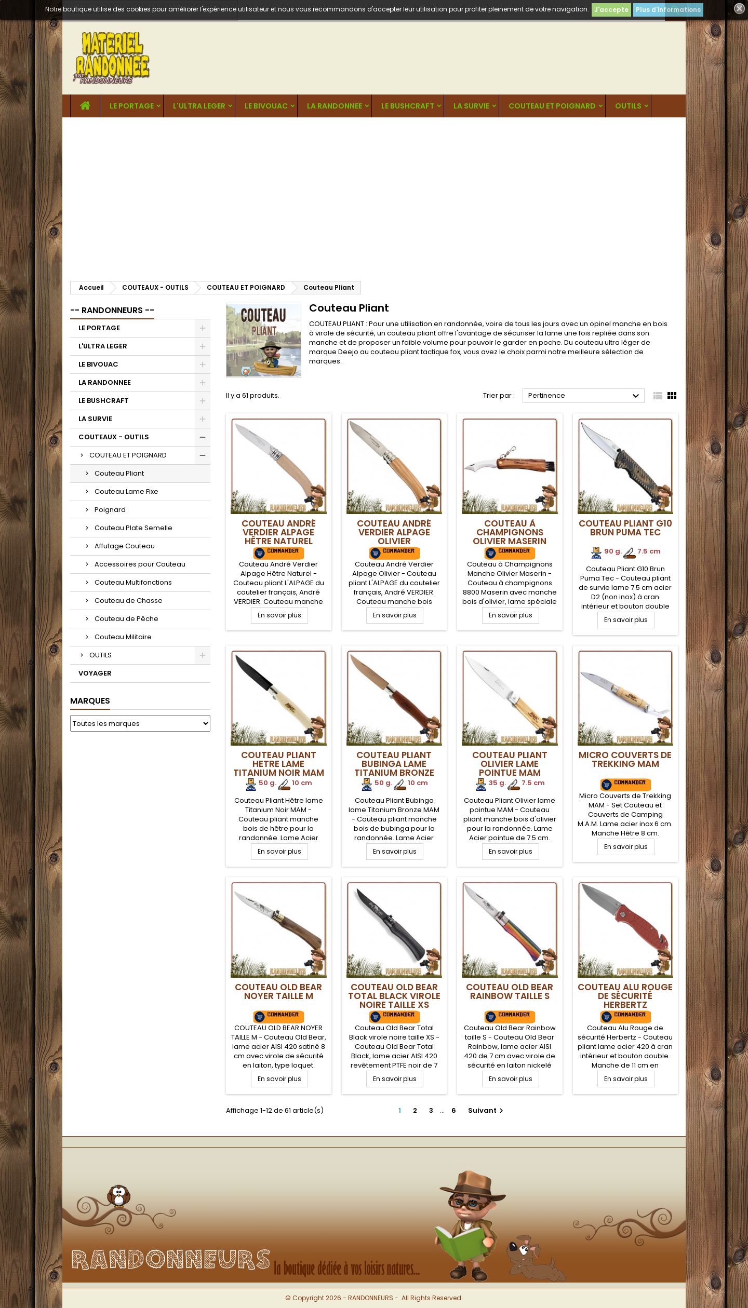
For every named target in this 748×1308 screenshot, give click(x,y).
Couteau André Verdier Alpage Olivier (394, 532)
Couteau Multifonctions (133, 582)
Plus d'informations (668, 9)
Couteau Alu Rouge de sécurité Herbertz (625, 996)
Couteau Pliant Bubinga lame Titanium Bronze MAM (394, 768)
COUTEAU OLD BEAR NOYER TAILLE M (278, 991)
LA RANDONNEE (334, 106)
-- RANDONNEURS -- (112, 310)
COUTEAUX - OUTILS (113, 437)
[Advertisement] (374, 195)
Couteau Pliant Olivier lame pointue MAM (509, 764)
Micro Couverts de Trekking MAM (625, 759)
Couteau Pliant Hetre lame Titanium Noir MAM (278, 764)
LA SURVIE (471, 106)
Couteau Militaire (123, 637)
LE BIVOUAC (266, 106)
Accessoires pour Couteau (140, 564)
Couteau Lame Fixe (126, 491)
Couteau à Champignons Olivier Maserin (509, 532)
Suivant (487, 1110)
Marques (90, 701)
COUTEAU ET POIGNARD (552, 106)
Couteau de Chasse (129, 600)
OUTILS (628, 106)
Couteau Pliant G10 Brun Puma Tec (625, 527)
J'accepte (611, 9)
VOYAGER (95, 673)
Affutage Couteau (125, 546)
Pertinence (585, 396)
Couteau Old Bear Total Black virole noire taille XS (394, 996)
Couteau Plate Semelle (133, 528)
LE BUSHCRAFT (407, 106)
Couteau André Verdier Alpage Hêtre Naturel (279, 532)
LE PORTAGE (132, 106)
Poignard (110, 510)
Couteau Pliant (119, 473)
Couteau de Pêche (126, 619)
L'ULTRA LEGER (199, 106)
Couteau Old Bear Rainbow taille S (509, 991)
